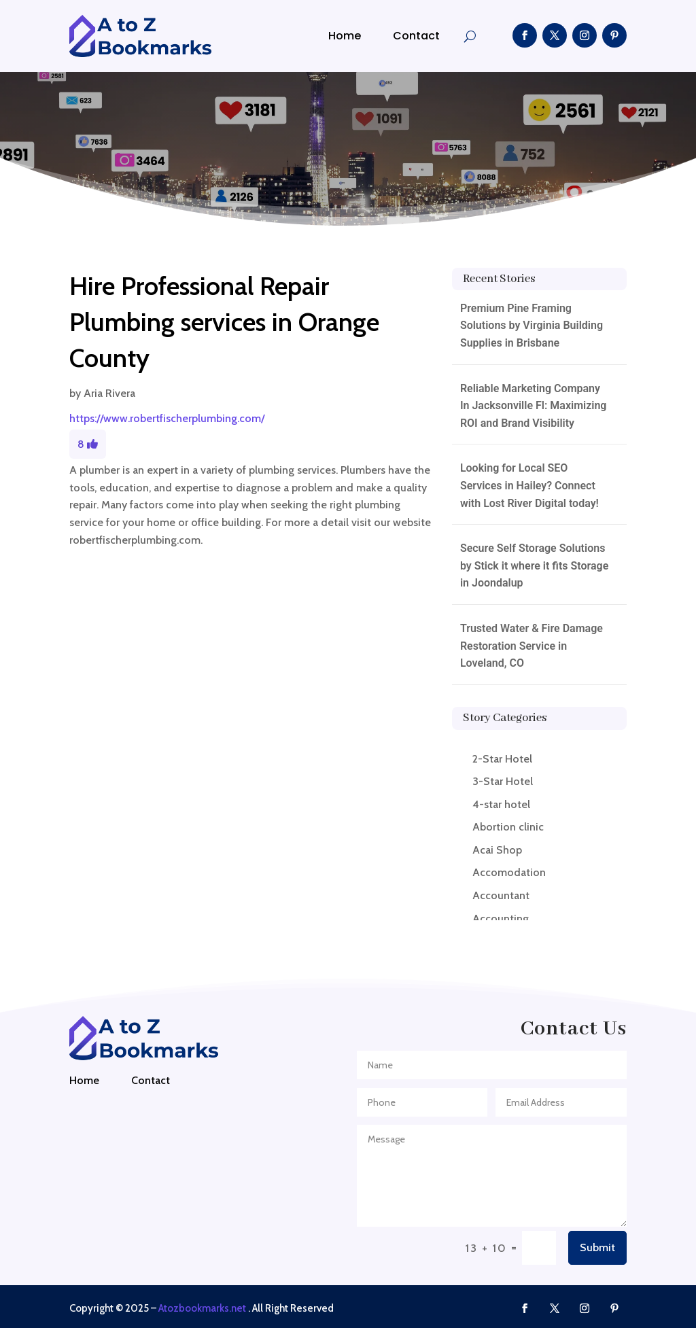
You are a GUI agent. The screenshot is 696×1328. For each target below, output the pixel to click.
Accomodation (509, 872)
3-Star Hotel (502, 781)
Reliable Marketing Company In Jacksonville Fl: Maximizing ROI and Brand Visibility (533, 406)
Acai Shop (497, 849)
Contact (416, 35)
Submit (597, 1247)
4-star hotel (501, 804)
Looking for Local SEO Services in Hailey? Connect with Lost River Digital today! (529, 485)
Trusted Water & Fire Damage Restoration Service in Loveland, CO (531, 645)
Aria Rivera (109, 393)
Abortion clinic (508, 826)
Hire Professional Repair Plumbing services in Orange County (224, 322)
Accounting (500, 918)
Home (344, 35)
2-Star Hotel (502, 758)
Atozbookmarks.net (202, 1308)
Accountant (500, 895)
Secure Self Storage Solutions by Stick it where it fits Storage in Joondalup (534, 565)
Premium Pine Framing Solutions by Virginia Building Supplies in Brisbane (531, 325)
